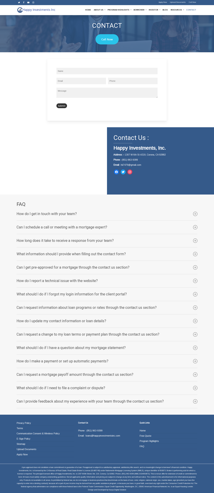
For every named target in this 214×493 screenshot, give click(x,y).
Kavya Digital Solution (117, 490)
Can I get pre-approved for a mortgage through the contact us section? (107, 267)
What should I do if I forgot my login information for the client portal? (107, 294)
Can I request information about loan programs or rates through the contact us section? (107, 307)
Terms (20, 428)
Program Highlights (149, 441)
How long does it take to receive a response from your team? (107, 240)
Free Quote (145, 436)
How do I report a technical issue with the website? (107, 281)
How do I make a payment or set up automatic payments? (107, 361)
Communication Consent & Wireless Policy (38, 433)
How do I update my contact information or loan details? (107, 321)
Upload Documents (26, 449)
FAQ (142, 446)
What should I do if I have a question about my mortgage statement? (107, 348)
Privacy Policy (24, 423)
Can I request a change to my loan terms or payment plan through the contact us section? (107, 334)
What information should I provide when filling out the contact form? (107, 254)
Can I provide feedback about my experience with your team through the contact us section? (107, 401)
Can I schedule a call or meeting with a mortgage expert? (107, 227)
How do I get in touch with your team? (107, 214)
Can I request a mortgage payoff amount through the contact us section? (107, 374)
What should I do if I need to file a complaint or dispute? (107, 388)
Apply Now (22, 454)
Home (143, 430)
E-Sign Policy (23, 439)
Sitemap (21, 444)
